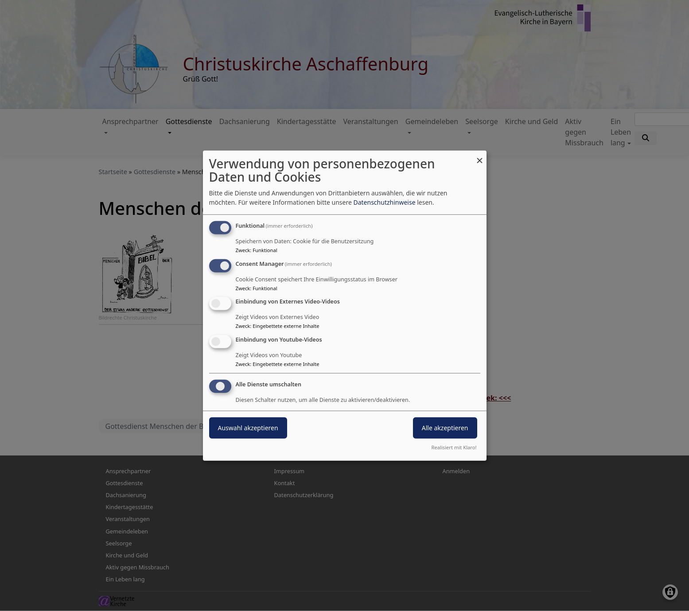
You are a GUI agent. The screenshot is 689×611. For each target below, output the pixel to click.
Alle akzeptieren (445, 428)
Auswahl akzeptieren (248, 428)
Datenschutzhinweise (384, 202)
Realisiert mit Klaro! (454, 447)
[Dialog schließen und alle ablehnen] (480, 155)
